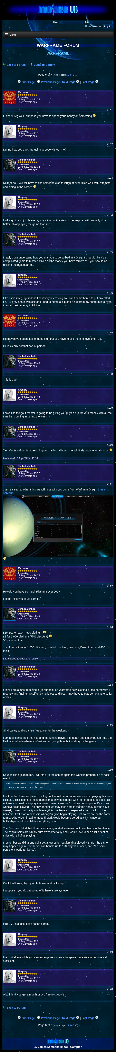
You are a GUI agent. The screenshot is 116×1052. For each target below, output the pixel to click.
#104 (110, 215)
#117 (110, 877)
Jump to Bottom (42, 64)
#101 (110, 110)
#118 (110, 918)
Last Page (90, 82)
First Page (26, 82)
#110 (110, 444)
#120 (110, 989)
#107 (110, 333)
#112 (110, 586)
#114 (110, 684)
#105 (110, 252)
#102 (110, 144)
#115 (110, 725)
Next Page (70, 82)
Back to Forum (14, 64)
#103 (110, 177)
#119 (110, 952)
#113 (110, 626)
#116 (110, 769)
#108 (110, 374)
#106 (110, 292)
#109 (110, 407)
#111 (110, 484)
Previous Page (48, 82)
